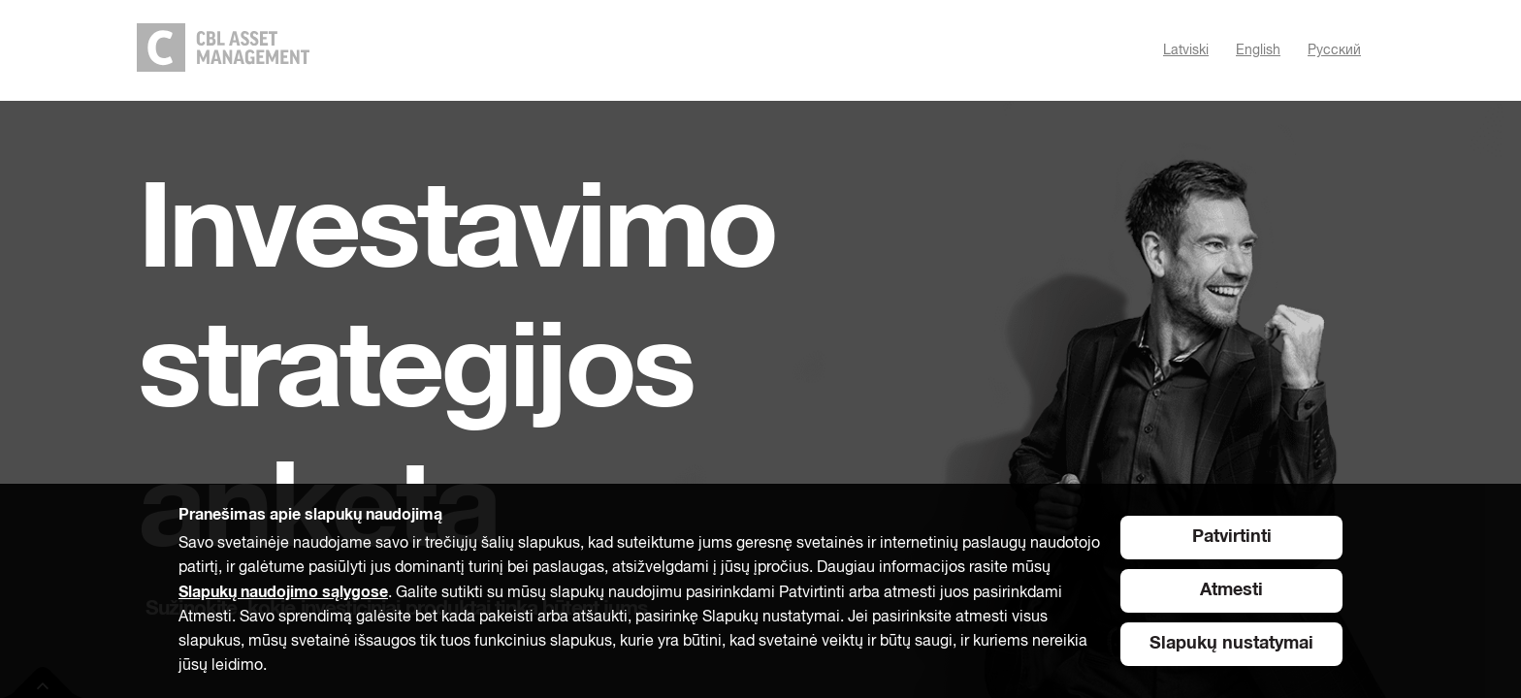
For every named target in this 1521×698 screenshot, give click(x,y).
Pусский (1334, 50)
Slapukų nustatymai (1231, 643)
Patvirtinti (1232, 537)
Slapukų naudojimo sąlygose (283, 592)
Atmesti (1231, 590)
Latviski (1186, 50)
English (1258, 50)
